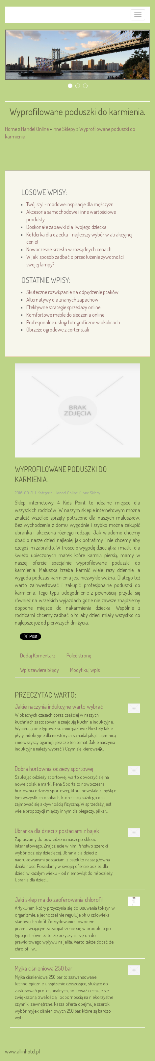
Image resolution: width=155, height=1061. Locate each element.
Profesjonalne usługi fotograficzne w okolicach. (73, 322)
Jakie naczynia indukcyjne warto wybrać (59, 706)
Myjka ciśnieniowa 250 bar (43, 968)
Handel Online (35, 129)
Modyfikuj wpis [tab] (85, 670)
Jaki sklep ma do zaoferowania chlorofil (59, 899)
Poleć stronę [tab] (78, 655)
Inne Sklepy (64, 129)
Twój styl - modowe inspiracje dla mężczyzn (70, 204)
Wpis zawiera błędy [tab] (39, 670)
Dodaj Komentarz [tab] (37, 655)
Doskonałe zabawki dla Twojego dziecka (66, 227)
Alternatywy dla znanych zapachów (62, 299)
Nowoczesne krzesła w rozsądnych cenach (69, 249)
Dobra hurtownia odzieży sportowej (54, 768)
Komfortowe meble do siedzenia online (65, 314)
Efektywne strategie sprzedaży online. (63, 307)
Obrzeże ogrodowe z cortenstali (57, 329)
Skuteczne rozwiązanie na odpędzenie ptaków (72, 292)
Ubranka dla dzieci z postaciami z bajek (57, 830)
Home (11, 129)
